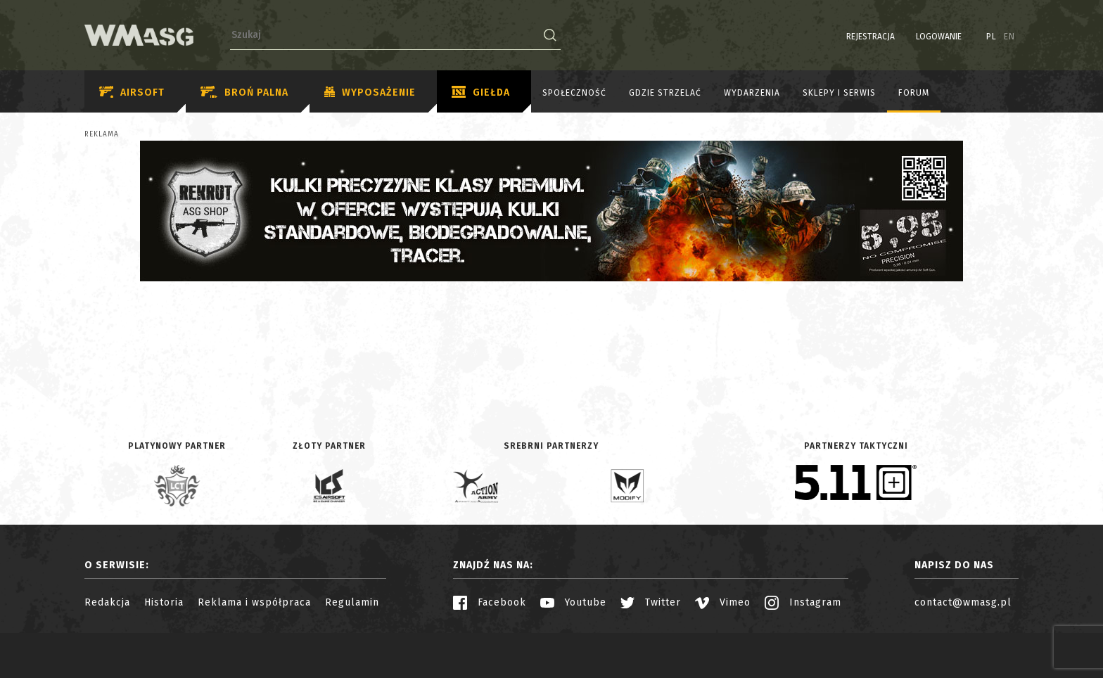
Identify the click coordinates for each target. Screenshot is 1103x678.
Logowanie (939, 36)
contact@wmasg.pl (963, 602)
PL (991, 36)
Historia (164, 602)
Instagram (803, 602)
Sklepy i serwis (839, 93)
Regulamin (352, 602)
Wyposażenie (370, 93)
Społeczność (574, 93)
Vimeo (723, 602)
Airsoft (132, 92)
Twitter (650, 602)
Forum (913, 93)
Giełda (481, 93)
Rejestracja (870, 36)
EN (1009, 36)
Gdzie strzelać (665, 93)
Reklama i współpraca (254, 602)
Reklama (101, 134)
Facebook (489, 602)
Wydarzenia (752, 93)
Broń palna (244, 92)
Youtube (573, 602)
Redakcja (107, 602)
